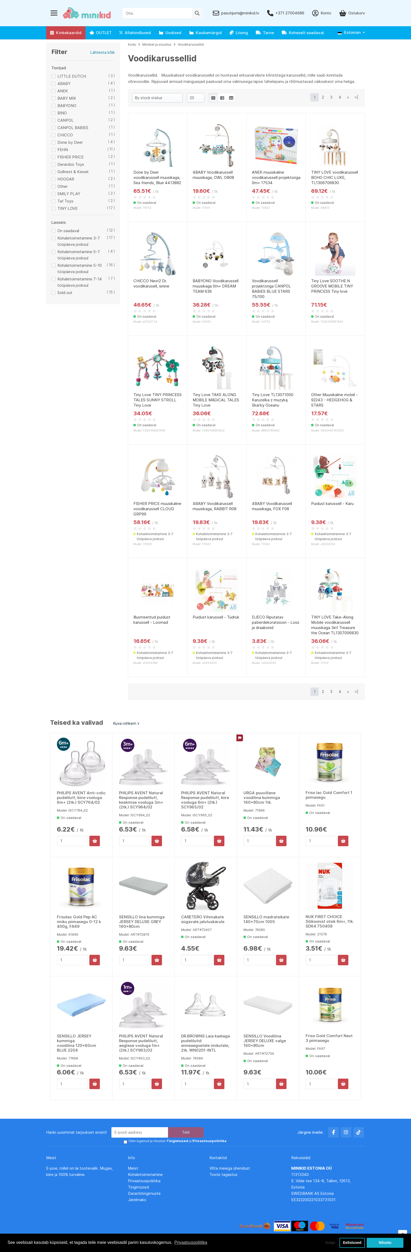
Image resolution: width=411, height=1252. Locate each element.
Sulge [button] (329, 1242)
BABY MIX (66, 98)
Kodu (132, 44)
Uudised (170, 32)
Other (62, 186)
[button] (351, 33)
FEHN (62, 149)
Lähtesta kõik (102, 52)
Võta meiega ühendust (230, 1168)
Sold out (64, 292)
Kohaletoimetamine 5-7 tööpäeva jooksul (78, 254)
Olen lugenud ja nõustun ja (175, 1141)
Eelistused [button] (352, 1242)
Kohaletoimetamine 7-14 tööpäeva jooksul (79, 282)
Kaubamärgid (205, 32)
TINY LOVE (67, 208)
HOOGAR (65, 179)
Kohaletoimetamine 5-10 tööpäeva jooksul (79, 268)
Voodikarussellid (191, 44)
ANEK (62, 90)
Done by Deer (70, 142)
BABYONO (66, 105)
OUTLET (100, 32)
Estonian (349, 32)
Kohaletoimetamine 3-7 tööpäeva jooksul (78, 241)
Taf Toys (65, 201)
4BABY (64, 83)
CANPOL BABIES (72, 127)
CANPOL (65, 120)
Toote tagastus (223, 1174)
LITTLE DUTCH (71, 76)
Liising (239, 32)
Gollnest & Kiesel (72, 171)
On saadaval (68, 230)
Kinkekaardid (66, 32)
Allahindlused (135, 32)
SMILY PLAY (68, 193)
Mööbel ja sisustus (156, 44)
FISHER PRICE (70, 156)
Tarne (265, 32)
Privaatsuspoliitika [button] (191, 1242)
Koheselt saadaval (303, 32)
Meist (133, 1168)
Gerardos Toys (70, 164)
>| (356, 97)
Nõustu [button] (385, 1242)
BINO (62, 112)
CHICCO (65, 134)
